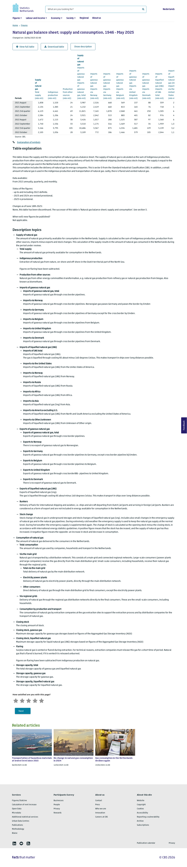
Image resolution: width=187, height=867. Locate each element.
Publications (17, 825)
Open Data (16, 809)
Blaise (14, 833)
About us (96, 18)
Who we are (100, 809)
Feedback (184, 425)
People (57, 805)
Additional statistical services (25, 817)
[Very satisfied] (41, 700)
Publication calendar (146, 843)
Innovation (100, 813)
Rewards (58, 813)
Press (97, 805)
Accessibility (142, 813)
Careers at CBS (101, 817)
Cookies (140, 809)
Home (15, 25)
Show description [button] (83, 47)
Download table (54, 47)
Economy (55, 18)
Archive (140, 821)
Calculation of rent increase (24, 805)
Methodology (18, 829)
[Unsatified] (22, 700)
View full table (25, 47)
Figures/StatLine (19, 801)
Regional (84, 18)
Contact (98, 801)
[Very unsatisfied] (16, 700)
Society (70, 18)
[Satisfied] (35, 700)
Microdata (16, 813)
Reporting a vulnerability (148, 817)
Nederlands (168, 9)
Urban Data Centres (20, 821)
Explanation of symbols (28, 142)
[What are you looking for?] (95, 9)
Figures (16, 18)
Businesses (59, 801)
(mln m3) (39, 89)
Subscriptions (143, 825)
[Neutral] (28, 700)
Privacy (57, 809)
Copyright (141, 805)
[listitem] (14, 843)
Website (140, 801)
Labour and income (35, 18)
